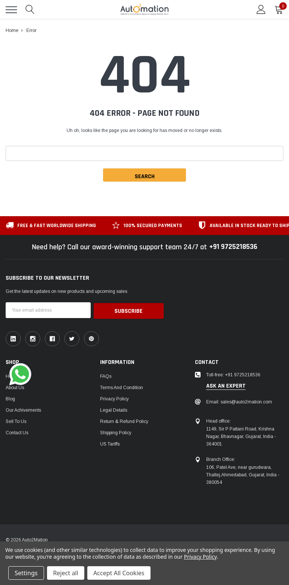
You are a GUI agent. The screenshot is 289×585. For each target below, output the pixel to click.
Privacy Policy (114, 398)
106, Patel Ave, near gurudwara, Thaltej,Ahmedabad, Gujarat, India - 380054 (242, 474)
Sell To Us (16, 420)
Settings (26, 573)
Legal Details (113, 409)
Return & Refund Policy (124, 420)
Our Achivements (23, 409)
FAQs (105, 375)
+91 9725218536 (233, 247)
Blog (10, 398)
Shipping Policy (115, 432)
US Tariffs (110, 443)
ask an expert (226, 385)
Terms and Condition (121, 386)
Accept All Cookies (118, 573)
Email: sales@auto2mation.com (239, 401)
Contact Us (17, 432)
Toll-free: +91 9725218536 (233, 374)
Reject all (65, 573)
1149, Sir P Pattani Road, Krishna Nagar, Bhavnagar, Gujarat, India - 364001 (241, 436)
